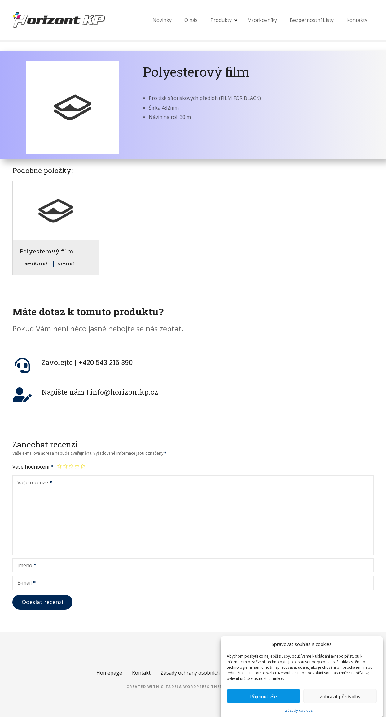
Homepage (109, 672)
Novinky (162, 20)
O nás (191, 20)
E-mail (24, 583)
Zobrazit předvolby (340, 704)
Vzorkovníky (262, 20)
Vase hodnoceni (33, 466)
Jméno (25, 566)
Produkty (221, 20)
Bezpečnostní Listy (312, 20)
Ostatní (66, 264)
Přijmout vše (263, 704)
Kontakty (356, 20)
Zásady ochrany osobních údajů (197, 672)
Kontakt (141, 672)
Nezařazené (36, 264)
